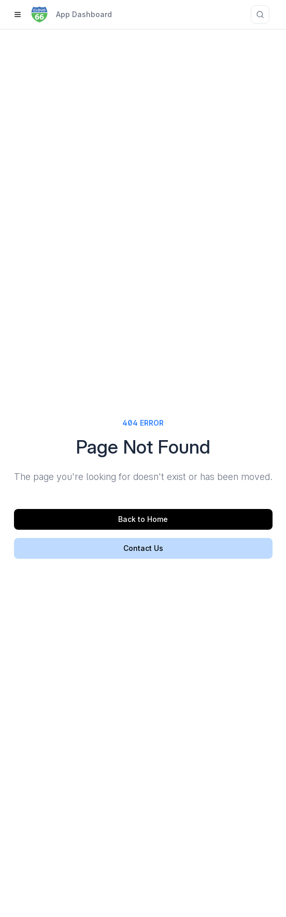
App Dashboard (84, 14)
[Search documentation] (260, 14)
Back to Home (143, 519)
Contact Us (143, 548)
